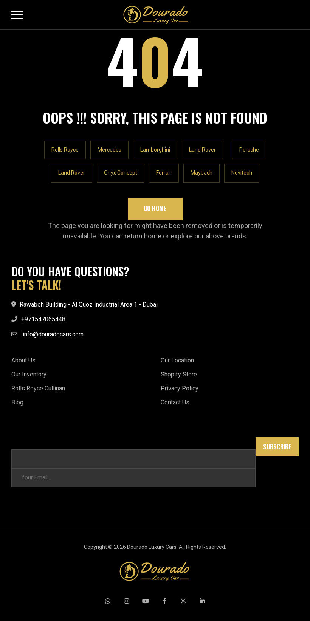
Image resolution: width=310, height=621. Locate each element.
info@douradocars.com (53, 334)
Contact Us (175, 402)
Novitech (241, 173)
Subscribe (277, 446)
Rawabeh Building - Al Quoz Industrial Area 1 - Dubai (89, 304)
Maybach (201, 173)
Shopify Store (179, 374)
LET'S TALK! (36, 285)
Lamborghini (155, 150)
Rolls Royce (65, 150)
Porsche (249, 150)
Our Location (177, 360)
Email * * (22, 441)
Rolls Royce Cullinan (38, 388)
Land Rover (202, 150)
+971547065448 (43, 319)
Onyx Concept (120, 173)
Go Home (155, 208)
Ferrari (164, 173)
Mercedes (109, 150)
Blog (17, 402)
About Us (23, 360)
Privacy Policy (179, 388)
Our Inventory (28, 374)
